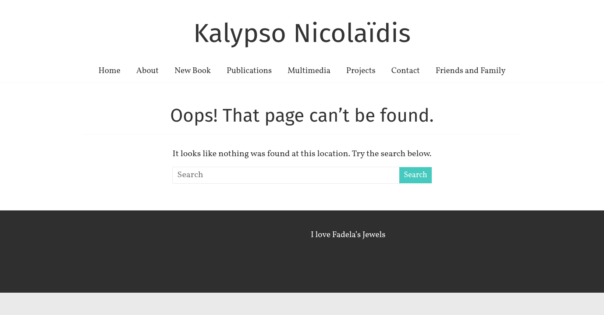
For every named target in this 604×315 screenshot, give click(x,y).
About (147, 71)
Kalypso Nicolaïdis (302, 33)
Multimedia (309, 71)
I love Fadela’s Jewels (348, 235)
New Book (192, 71)
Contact (405, 71)
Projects (361, 71)
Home (109, 71)
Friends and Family (471, 71)
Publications (249, 71)
